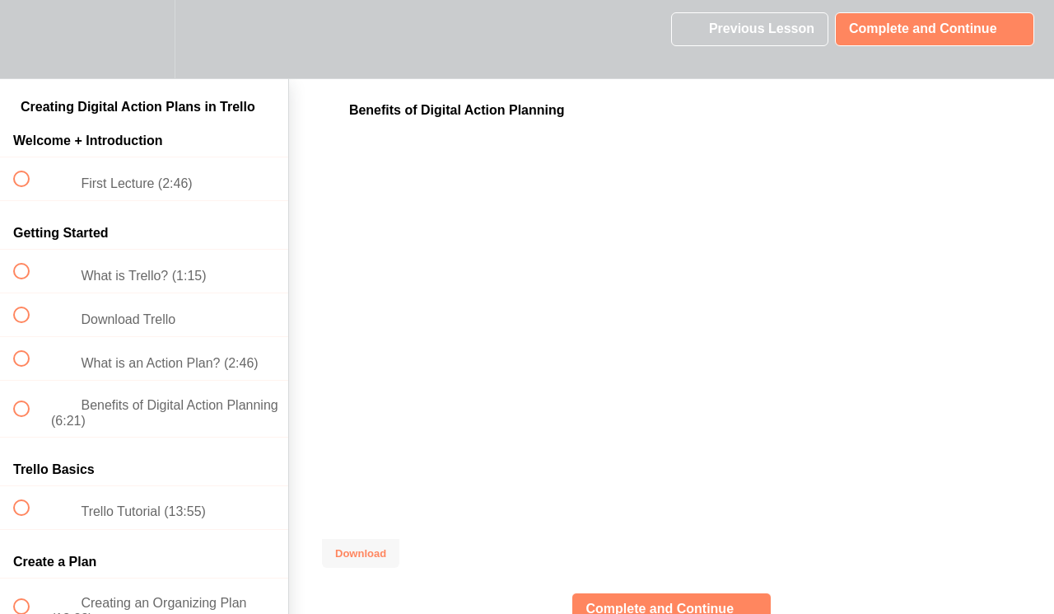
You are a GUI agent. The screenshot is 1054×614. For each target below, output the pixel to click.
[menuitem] (144, 39)
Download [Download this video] (360, 553)
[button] (30, 39)
